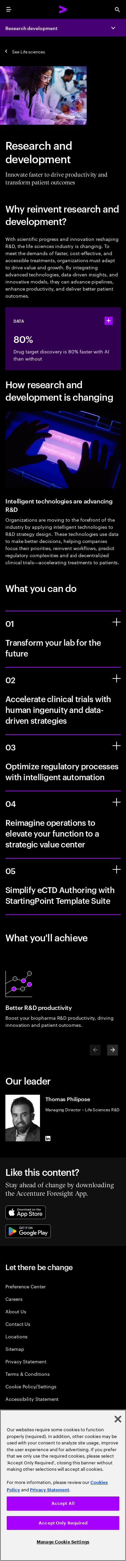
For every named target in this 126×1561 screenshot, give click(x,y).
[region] (63, 1485)
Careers (14, 1298)
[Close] (118, 1419)
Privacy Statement (25, 1361)
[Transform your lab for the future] (117, 622)
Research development (31, 28)
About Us (15, 1311)
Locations (16, 1336)
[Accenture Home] (63, 9)
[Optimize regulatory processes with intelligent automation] (117, 746)
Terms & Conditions (27, 1373)
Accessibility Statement (31, 1398)
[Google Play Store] (28, 1231)
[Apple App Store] (25, 1212)
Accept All (63, 1503)
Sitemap (14, 1348)
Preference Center (25, 1286)
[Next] (112, 1050)
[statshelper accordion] (108, 321)
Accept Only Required (63, 1523)
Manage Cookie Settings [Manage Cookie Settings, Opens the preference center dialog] (63, 1542)
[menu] (9, 9)
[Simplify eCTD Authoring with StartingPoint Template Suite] (117, 869)
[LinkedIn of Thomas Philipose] (48, 1139)
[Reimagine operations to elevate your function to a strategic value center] (117, 802)
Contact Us (17, 1323)
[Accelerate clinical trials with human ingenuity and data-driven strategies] (117, 678)
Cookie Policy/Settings (30, 1386)
